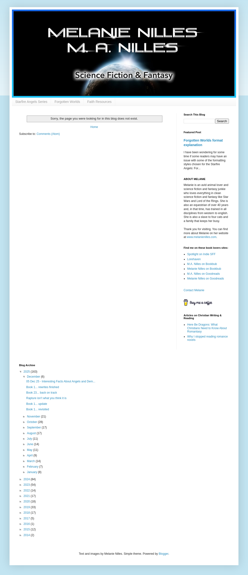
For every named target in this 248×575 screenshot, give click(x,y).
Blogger (163, 553)
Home (94, 127)
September (34, 427)
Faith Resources (99, 102)
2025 (27, 371)
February (33, 466)
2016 (27, 524)
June (30, 444)
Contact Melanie (194, 290)
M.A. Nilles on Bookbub (202, 264)
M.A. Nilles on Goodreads (203, 273)
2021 (27, 496)
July (30, 438)
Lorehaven (194, 259)
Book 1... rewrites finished (42, 387)
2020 (27, 501)
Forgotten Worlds (67, 102)
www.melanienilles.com (201, 237)
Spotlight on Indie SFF (201, 254)
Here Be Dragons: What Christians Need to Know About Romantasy (207, 328)
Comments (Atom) (48, 134)
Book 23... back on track (41, 392)
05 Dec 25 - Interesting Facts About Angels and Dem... (60, 381)
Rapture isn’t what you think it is (46, 398)
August (32, 433)
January (32, 472)
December (34, 376)
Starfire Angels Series (31, 102)
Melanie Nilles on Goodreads (205, 278)
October (32, 422)
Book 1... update (36, 404)
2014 (27, 535)
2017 (27, 518)
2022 (27, 490)
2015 (27, 529)
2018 (27, 512)
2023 (27, 484)
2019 (27, 507)
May (30, 450)
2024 (27, 479)
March (31, 461)
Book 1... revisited (37, 409)
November (34, 416)
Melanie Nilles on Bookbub (204, 268)
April (30, 455)
